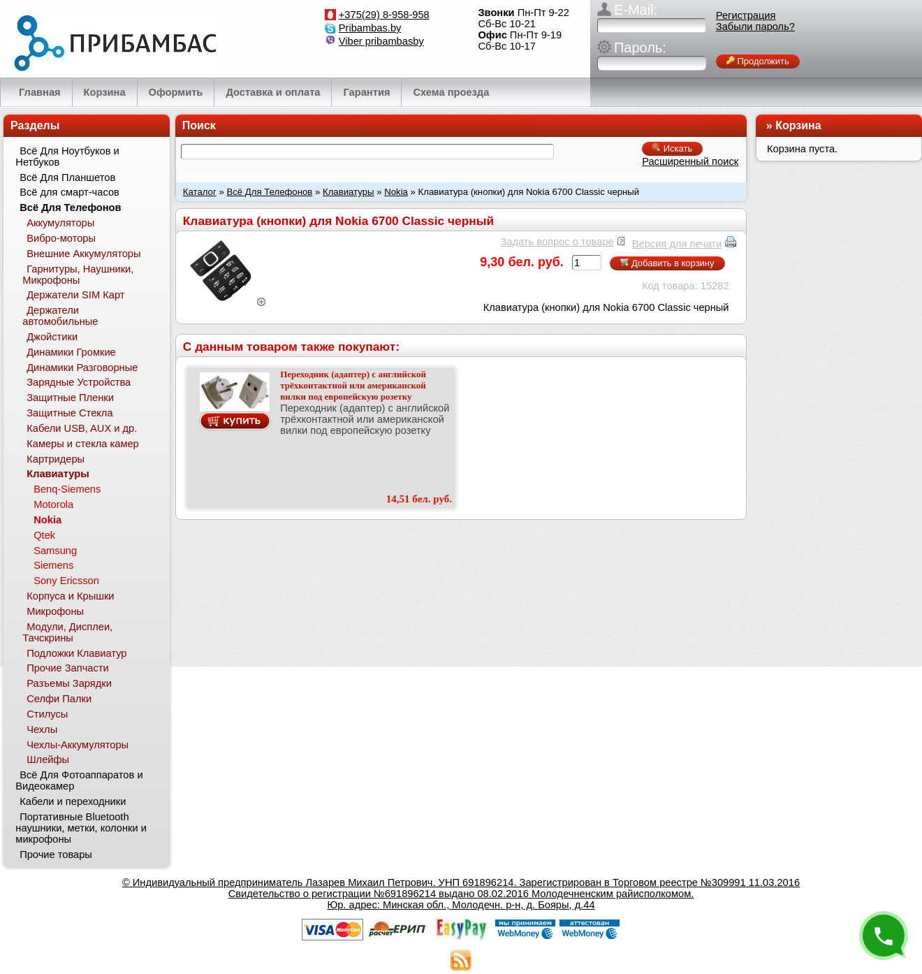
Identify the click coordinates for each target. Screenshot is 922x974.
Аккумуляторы (60, 222)
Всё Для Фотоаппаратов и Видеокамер (78, 780)
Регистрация (746, 15)
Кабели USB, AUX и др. (82, 428)
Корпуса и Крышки (70, 596)
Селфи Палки (59, 698)
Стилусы (47, 714)
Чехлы (42, 729)
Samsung (55, 550)
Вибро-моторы (61, 238)
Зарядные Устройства (79, 382)
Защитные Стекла (69, 413)
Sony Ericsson (66, 580)
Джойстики (52, 336)
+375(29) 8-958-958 (384, 14)
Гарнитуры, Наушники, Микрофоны (77, 274)
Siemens (53, 565)
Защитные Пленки (70, 397)
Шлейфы (48, 759)
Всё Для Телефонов (269, 192)
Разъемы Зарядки (69, 683)
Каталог (200, 192)
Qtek (44, 535)
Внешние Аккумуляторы (83, 253)
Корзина (798, 125)
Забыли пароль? (755, 26)
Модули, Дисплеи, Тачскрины (67, 632)
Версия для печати (677, 243)
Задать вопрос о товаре (556, 241)
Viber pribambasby (381, 41)
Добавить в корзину (667, 263)
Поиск (199, 125)
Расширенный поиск (690, 161)
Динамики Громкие (71, 352)
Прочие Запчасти (68, 668)
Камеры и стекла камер (83, 443)
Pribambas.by (370, 28)
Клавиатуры (348, 192)
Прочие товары (56, 854)
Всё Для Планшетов (67, 177)
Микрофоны (55, 611)
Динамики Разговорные (82, 367)
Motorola (53, 504)
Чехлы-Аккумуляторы (78, 744)
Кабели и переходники (73, 801)
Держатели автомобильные (60, 316)
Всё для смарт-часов (69, 192)
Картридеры (56, 459)
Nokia (396, 192)
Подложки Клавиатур (76, 653)
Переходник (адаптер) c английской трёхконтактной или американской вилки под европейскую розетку (353, 385)
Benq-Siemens (67, 489)
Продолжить (757, 61)
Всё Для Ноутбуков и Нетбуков (67, 156)
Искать (672, 148)
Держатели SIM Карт (75, 294)
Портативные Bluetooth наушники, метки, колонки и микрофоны (81, 828)
